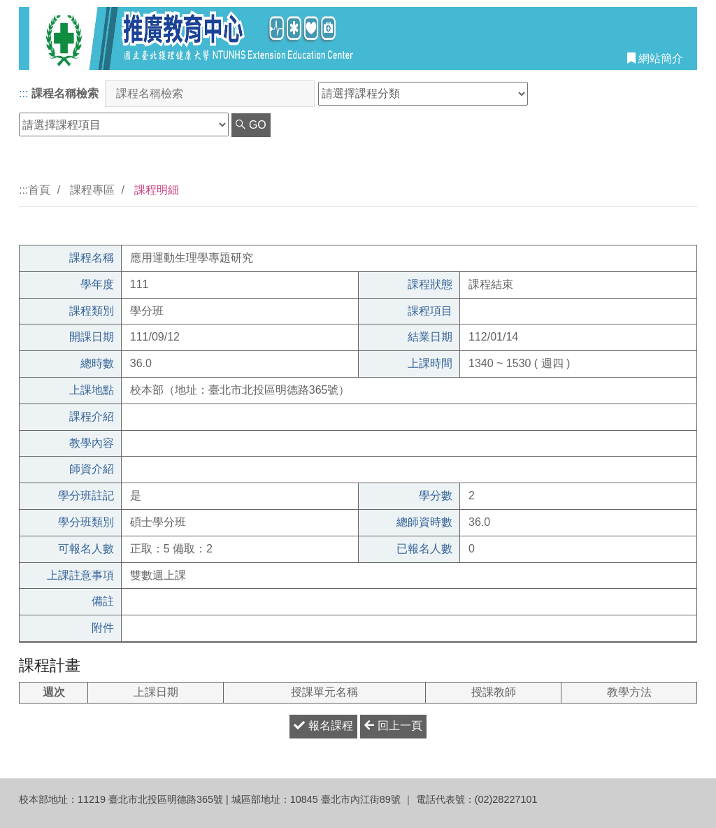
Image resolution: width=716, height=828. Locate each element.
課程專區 (92, 190)
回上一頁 (393, 725)
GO (251, 125)
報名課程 (323, 725)
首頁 (39, 190)
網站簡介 (655, 58)
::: (23, 93)
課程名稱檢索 (65, 93)
